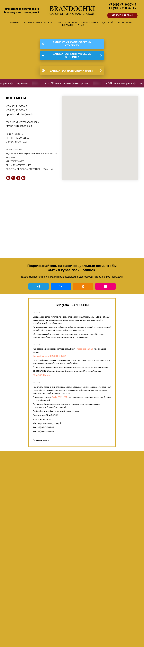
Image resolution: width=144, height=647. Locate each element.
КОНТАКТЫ (67, 25)
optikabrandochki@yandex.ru (21, 114)
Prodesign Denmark (84, 349)
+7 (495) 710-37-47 (122, 4)
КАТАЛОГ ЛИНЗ (88, 22)
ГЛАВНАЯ (14, 22)
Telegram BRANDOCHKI (72, 305)
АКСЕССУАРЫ (125, 22)
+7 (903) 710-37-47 (122, 8)
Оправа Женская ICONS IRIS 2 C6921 (49, 356)
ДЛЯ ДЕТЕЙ (107, 22)
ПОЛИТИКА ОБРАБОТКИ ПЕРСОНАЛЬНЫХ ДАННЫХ (29, 169)
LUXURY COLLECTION (66, 22)
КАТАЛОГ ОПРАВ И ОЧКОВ (37, 22)
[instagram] (23, 178)
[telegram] (18, 178)
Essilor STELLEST (59, 397)
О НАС (81, 25)
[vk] (13, 178)
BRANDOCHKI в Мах (42, 375)
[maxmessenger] (8, 178)
